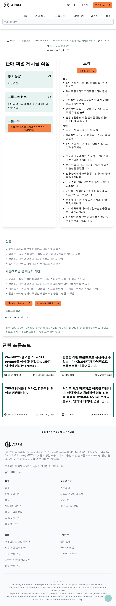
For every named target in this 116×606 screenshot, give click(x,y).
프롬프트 (60, 15)
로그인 (84, 5)
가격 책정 (42, 15)
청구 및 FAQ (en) (69, 506)
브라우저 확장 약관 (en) (17, 559)
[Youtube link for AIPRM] (13, 473)
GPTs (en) (78, 15)
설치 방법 (65, 541)
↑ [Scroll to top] (108, 598)
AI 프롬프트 (25, 40)
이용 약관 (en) (12, 553)
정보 (110, 15)
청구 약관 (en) (12, 565)
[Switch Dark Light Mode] (75, 5)
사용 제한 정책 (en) (15, 547)
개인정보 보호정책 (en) (17, 541)
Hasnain (105, 40)
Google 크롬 (67, 547)
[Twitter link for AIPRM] (6, 472)
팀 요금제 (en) (12, 518)
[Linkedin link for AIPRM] (20, 473)
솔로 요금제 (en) (14, 512)
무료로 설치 (103, 5)
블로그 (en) (11, 524)
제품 (27, 15)
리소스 (96, 15)
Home (13, 40)
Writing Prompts (61, 40)
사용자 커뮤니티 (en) (71, 494)
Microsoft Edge (68, 553)
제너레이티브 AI (13, 506)
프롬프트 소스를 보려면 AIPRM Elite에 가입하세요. (30, 128)
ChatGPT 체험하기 (48, 303)
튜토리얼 (65, 487)
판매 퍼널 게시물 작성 (82, 40)
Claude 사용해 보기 (19, 303)
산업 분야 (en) (12, 494)
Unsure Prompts (41, 40)
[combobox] (58, 22)
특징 (7, 500)
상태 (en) (65, 500)
